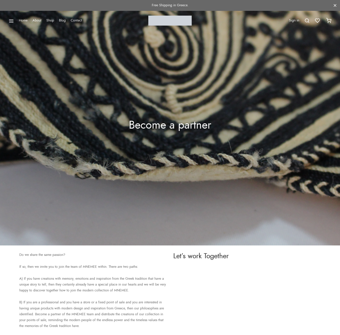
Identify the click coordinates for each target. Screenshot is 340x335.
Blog (62, 20)
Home (23, 20)
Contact (76, 20)
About (37, 20)
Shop (50, 20)
